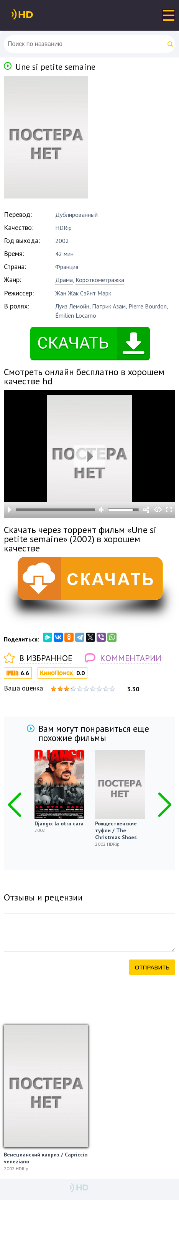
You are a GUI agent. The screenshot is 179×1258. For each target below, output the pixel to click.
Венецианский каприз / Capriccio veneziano (45, 1158)
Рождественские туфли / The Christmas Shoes (116, 830)
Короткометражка (100, 280)
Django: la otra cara (59, 823)
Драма (64, 280)
